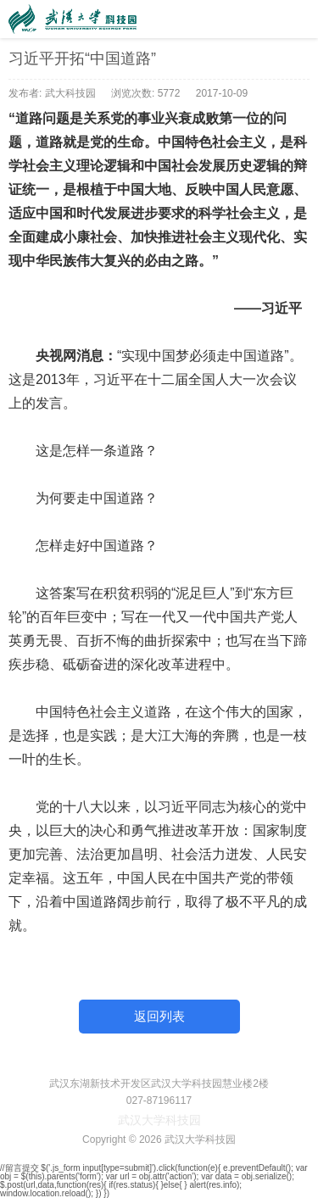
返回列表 (159, 1016)
